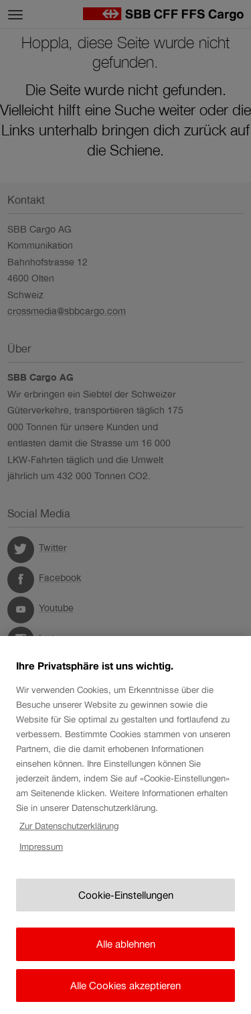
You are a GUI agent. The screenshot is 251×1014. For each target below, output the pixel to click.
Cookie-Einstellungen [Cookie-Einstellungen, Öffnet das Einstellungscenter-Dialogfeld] (125, 899)
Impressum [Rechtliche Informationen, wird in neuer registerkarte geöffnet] (41, 851)
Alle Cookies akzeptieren (125, 990)
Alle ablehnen (125, 948)
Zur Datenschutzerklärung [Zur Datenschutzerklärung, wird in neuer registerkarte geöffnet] (68, 831)
